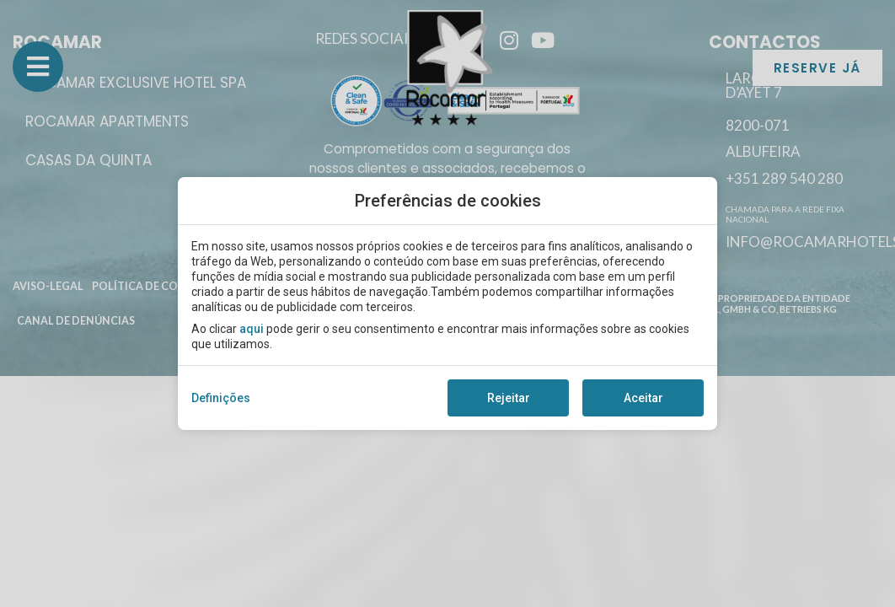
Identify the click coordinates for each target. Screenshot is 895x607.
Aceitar (643, 398)
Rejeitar (508, 398)
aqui (251, 329)
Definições (220, 398)
